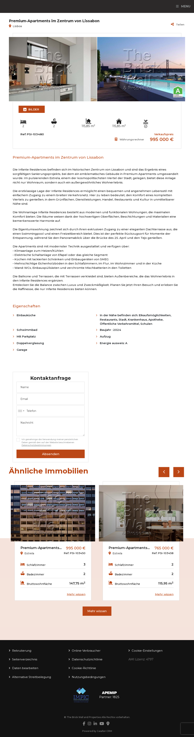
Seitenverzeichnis (24, 659)
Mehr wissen (97, 611)
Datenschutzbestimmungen (36, 445)
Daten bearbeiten (25, 668)
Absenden (50, 454)
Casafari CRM (104, 731)
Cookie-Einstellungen (147, 650)
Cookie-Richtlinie (84, 668)
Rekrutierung (21, 650)
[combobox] (50, 411)
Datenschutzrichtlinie (87, 659)
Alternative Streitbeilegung (31, 677)
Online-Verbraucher (86, 650)
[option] (53, 541)
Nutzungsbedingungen (89, 677)
